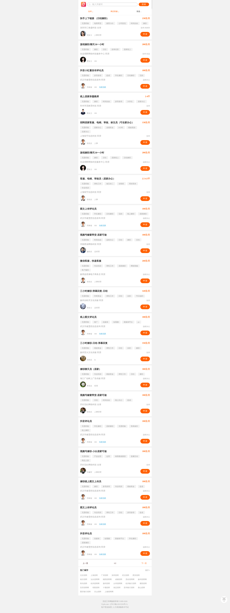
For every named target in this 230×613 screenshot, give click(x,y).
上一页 (85, 563)
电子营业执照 (106, 607)
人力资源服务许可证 (121, 607)
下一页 (144, 563)
